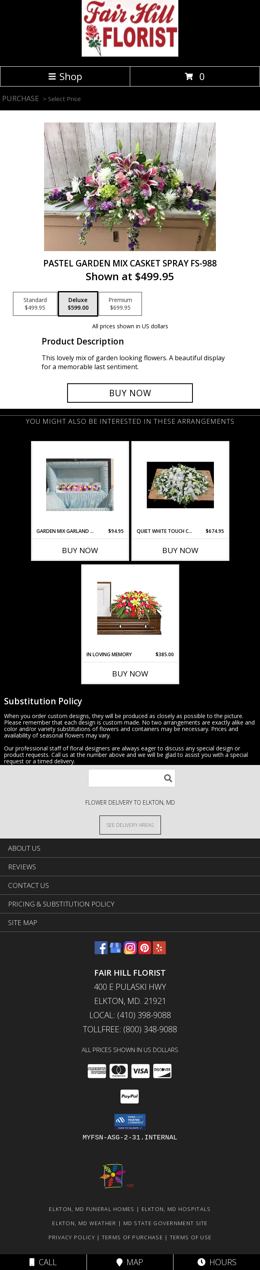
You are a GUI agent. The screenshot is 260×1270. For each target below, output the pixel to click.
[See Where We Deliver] (130, 824)
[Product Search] (131, 778)
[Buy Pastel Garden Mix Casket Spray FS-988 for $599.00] (130, 393)
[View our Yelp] (159, 951)
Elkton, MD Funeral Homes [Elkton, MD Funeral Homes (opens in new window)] (91, 1209)
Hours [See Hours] (217, 1262)
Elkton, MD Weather (84, 1223)
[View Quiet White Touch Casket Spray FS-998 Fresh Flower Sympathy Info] (180, 484)
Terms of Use (191, 1237)
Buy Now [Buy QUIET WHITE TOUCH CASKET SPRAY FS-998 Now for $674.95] (180, 550)
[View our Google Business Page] (115, 951)
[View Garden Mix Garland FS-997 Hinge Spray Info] (80, 485)
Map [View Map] (129, 1262)
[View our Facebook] (101, 951)
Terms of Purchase (132, 1237)
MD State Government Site (165, 1223)
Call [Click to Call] (43, 1262)
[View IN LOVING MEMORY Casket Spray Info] (130, 608)
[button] (130, 1122)
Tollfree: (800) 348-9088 (130, 1029)
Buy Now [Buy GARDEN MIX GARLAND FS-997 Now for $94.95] (80, 550)
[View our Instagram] (130, 951)
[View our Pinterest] (144, 951)
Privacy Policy (72, 1237)
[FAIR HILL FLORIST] (130, 54)
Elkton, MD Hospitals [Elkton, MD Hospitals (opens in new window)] (176, 1209)
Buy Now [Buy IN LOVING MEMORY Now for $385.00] (130, 673)
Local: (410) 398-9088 (130, 1015)
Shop (65, 76)
